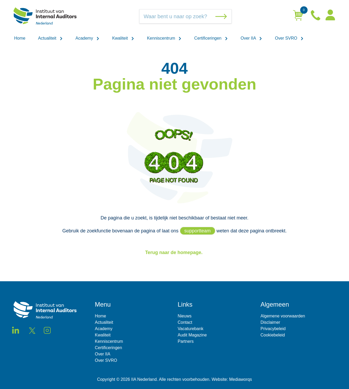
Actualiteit (50, 38)
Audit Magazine (192, 335)
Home (20, 38)
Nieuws (185, 316)
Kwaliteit (123, 38)
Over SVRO (289, 38)
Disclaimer (270, 322)
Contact (185, 322)
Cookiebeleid (273, 335)
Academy (87, 38)
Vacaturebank (191, 328)
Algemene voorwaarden (283, 316)
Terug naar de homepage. (174, 252)
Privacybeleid (273, 328)
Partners (186, 341)
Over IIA (251, 38)
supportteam (197, 230)
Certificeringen (211, 38)
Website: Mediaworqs (232, 379)
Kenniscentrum (164, 38)
